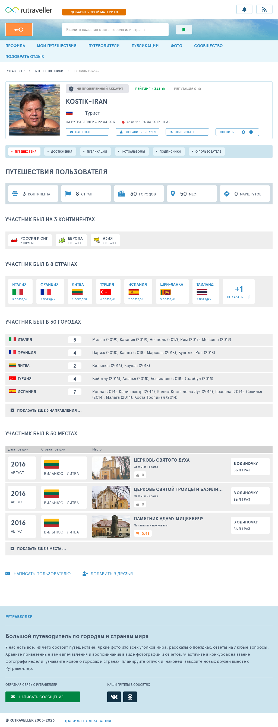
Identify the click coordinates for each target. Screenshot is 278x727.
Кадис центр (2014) (137, 391)
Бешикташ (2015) (166, 378)
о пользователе (208, 151)
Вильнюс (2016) (107, 365)
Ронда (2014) (104, 391)
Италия (25, 339)
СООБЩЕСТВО (208, 46)
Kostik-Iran (87, 101)
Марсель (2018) (161, 352)
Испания (27, 391)
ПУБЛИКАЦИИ (145, 46)
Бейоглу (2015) (106, 378)
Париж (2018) (104, 352)
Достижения (61, 151)
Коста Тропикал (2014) (155, 397)
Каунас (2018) (137, 365)
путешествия (25, 151)
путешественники (48, 71)
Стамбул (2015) (199, 378)
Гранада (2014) (229, 391)
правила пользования (87, 720)
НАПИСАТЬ (80, 132)
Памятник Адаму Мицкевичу (168, 518)
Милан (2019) (104, 339)
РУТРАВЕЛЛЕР (18, 617)
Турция (24, 378)
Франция (27, 352)
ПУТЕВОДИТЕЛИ (104, 46)
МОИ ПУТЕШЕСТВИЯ (57, 46)
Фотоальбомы (133, 151)
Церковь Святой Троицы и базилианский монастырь (179, 489)
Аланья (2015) (135, 378)
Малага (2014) (119, 397)
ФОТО (176, 46)
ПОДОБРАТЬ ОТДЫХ (24, 56)
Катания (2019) (133, 339)
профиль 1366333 (85, 71)
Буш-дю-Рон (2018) (196, 352)
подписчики (170, 151)
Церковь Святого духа (161, 459)
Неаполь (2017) (164, 339)
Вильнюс (53, 473)
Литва (24, 365)
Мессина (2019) (216, 339)
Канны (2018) (132, 352)
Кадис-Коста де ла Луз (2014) (185, 391)
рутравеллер (14, 71)
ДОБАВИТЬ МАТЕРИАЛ (94, 11)
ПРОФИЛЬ (15, 46)
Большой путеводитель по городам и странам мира (77, 636)
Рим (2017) (190, 339)
